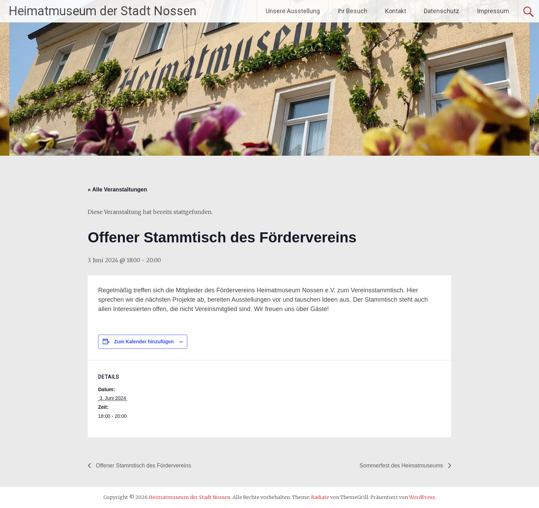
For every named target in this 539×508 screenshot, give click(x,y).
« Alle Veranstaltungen (117, 189)
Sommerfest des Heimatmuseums (402, 465)
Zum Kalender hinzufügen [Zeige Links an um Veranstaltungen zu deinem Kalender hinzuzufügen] (144, 341)
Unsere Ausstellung (293, 11)
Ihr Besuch (352, 11)
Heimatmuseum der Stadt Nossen (102, 11)
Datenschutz (441, 11)
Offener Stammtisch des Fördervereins (142, 465)
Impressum (493, 11)
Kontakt (395, 11)
